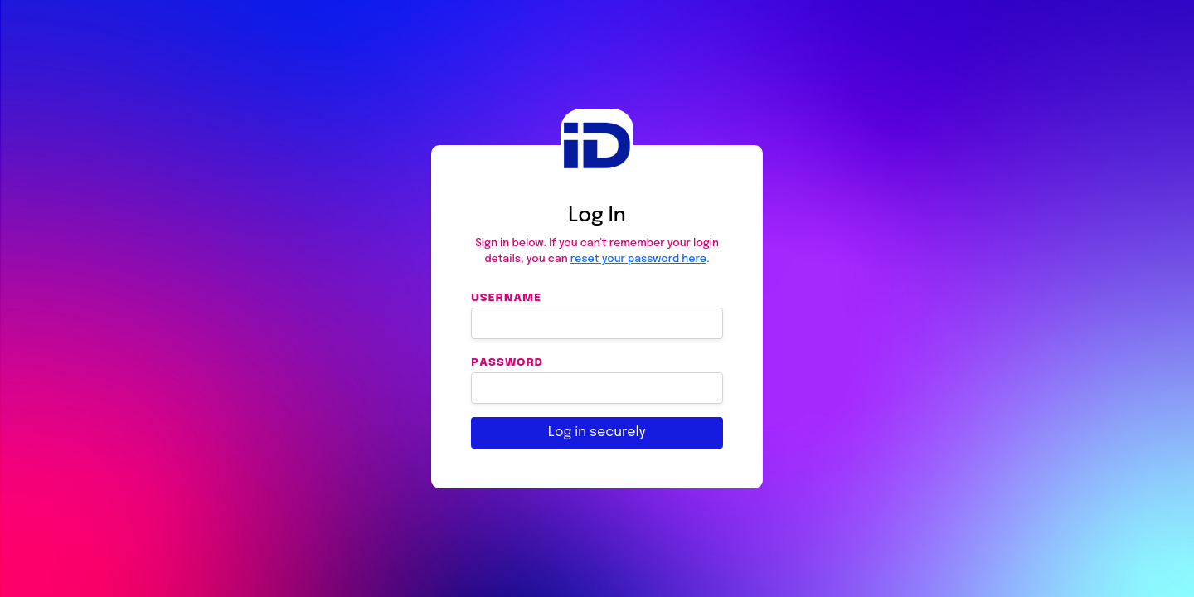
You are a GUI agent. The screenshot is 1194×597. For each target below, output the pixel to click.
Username (506, 297)
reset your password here (638, 259)
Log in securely (597, 432)
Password (507, 362)
